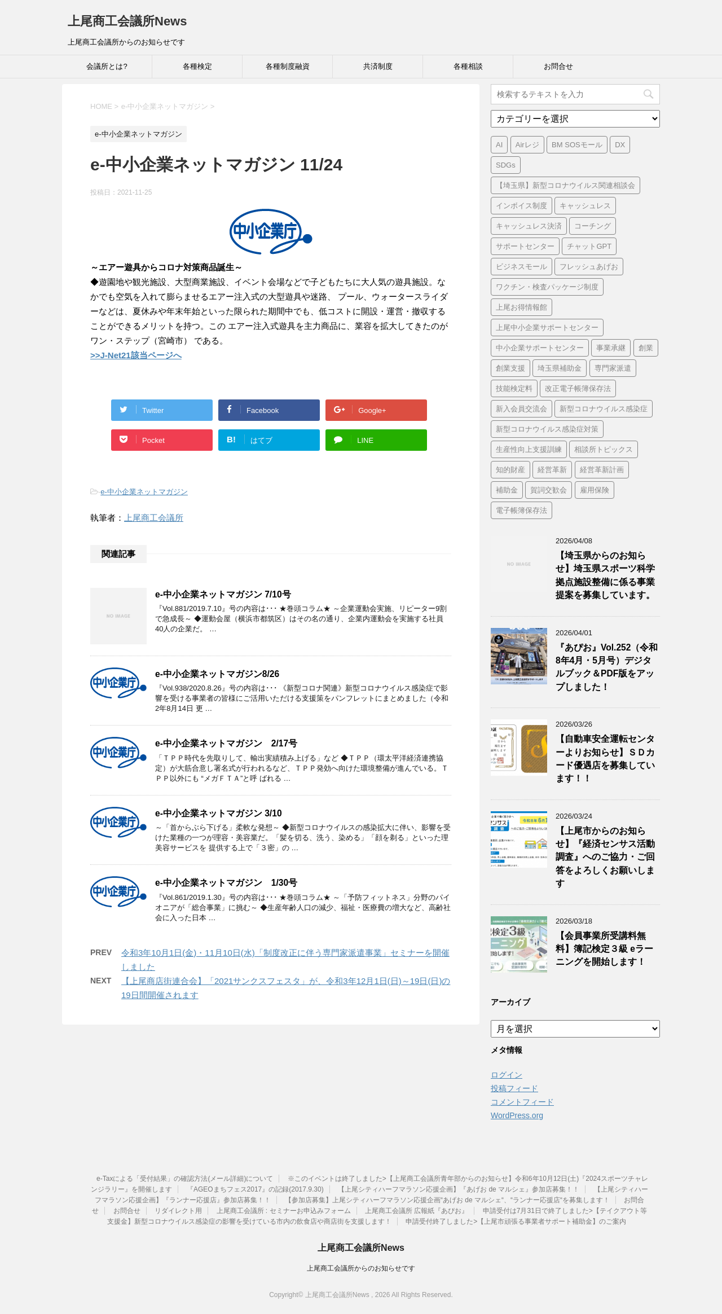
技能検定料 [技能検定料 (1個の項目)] (514, 388)
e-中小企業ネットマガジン (144, 491)
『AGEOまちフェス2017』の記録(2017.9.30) (255, 1189)
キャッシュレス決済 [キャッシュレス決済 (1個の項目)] (529, 226)
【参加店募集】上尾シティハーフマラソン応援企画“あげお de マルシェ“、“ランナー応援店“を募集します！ (447, 1200)
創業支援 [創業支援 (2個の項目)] (510, 368)
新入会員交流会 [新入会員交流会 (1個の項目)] (521, 409)
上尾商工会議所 (153, 517)
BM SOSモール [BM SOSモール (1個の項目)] (577, 144)
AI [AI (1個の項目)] (499, 144)
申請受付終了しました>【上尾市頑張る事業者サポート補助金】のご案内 (516, 1221)
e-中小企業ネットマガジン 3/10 (218, 813)
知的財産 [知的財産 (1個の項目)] (510, 469)
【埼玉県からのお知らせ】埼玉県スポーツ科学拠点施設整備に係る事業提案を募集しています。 (605, 575)
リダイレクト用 (178, 1211)
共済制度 (378, 66)
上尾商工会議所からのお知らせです (361, 1268)
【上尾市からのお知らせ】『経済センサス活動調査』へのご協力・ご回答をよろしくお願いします (605, 857)
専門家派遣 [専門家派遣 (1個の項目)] (613, 368)
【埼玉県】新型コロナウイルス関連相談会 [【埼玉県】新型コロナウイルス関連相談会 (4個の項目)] (565, 185)
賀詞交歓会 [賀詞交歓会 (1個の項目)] (548, 490)
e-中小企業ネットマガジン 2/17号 (226, 743)
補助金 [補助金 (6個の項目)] (507, 490)
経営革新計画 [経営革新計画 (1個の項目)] (602, 469)
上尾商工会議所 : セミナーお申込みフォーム (284, 1211)
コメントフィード (522, 1101)
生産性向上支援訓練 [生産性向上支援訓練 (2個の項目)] (529, 449)
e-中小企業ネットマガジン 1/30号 (226, 882)
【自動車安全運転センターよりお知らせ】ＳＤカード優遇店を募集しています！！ (605, 758)
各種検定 (197, 66)
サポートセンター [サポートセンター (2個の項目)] (525, 246)
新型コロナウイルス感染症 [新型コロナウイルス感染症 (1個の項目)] (604, 409)
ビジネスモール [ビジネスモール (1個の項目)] (521, 266)
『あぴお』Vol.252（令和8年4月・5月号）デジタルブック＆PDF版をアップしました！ (607, 667)
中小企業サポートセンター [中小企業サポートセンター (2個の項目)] (540, 348)
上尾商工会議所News (127, 21)
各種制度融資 (288, 66)
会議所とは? (106, 66)
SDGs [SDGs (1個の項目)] (506, 165)
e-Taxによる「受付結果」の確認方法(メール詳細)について (184, 1179)
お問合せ (558, 66)
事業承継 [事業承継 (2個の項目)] (611, 348)
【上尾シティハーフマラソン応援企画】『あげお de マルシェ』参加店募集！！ (458, 1189)
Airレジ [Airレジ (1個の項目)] (527, 144)
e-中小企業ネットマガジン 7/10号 (223, 594)
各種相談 (468, 66)
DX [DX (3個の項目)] (620, 144)
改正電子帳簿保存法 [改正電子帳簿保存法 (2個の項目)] (578, 388)
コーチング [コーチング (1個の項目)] (592, 226)
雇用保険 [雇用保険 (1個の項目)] (594, 490)
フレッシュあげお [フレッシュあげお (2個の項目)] (589, 266)
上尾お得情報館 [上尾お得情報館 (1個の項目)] (521, 307)
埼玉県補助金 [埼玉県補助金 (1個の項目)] (560, 368)
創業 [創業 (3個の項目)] (646, 348)
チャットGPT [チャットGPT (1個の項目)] (589, 246)
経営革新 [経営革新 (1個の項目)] (552, 469)
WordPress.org (517, 1115)
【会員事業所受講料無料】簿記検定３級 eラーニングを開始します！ (604, 949)
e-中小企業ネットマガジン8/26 (217, 674)
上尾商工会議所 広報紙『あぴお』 (416, 1211)
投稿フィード (514, 1088)
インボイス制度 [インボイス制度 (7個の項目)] (521, 205)
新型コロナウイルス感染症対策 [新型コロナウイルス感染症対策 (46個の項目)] (547, 429)
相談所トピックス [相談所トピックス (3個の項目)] (603, 449)
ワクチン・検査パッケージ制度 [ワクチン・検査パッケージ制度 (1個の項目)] (547, 287)
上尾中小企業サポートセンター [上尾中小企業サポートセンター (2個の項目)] (547, 327)
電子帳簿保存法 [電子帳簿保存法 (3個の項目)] (521, 510)
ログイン (506, 1074)
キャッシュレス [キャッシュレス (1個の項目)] (585, 205)
